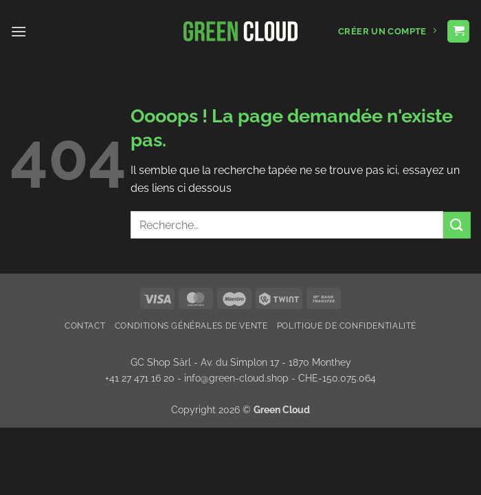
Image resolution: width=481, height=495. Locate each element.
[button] (18, 31)
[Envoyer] (457, 225)
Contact (85, 325)
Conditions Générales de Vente (191, 325)
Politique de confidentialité (346, 325)
